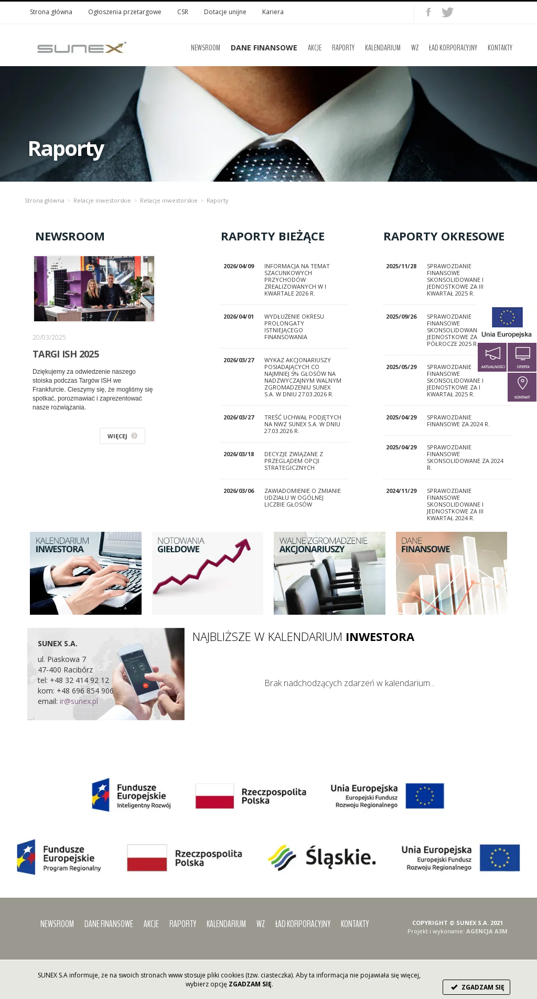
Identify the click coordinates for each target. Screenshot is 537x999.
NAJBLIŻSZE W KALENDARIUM (303, 636)
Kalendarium (383, 48)
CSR (182, 11)
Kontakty (500, 48)
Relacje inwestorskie (102, 200)
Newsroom (205, 48)
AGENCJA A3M (487, 931)
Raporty (343, 48)
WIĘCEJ (122, 436)
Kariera (273, 11)
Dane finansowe (108, 924)
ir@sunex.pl (79, 701)
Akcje (314, 48)
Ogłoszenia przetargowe (125, 11)
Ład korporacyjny (453, 48)
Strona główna (51, 11)
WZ (414, 48)
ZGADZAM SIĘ (476, 987)
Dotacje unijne (225, 11)
